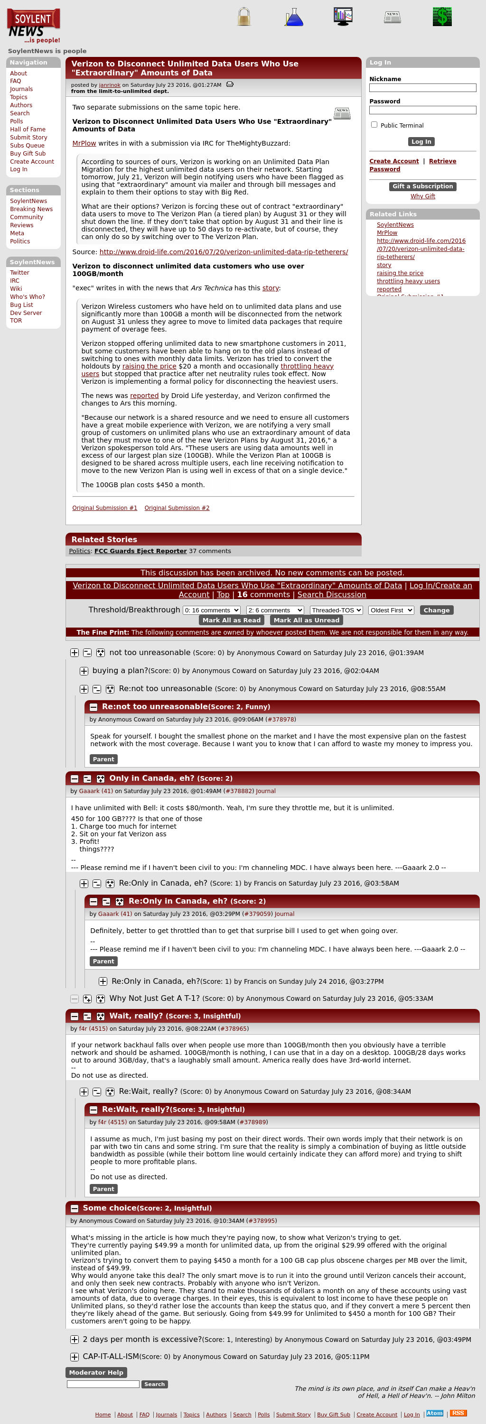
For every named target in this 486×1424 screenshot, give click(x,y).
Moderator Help (96, 1372)
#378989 (252, 1122)
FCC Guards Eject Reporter (140, 551)
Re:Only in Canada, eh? (163, 883)
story (384, 265)
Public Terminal (397, 125)
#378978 (281, 719)
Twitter (19, 272)
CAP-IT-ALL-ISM (111, 1356)
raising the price (400, 273)
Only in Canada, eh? (152, 778)
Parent (103, 759)
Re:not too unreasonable (166, 688)
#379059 (257, 914)
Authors (21, 105)
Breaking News (31, 209)
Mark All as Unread (307, 619)
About (18, 73)
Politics (20, 241)
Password (384, 101)
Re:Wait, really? (148, 1091)
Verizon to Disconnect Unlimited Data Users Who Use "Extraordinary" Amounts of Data (185, 68)
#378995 (261, 1221)
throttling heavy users (408, 281)
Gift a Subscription (423, 187)
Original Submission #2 (177, 508)
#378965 (233, 1029)
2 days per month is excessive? (142, 1339)
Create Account (32, 161)
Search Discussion (332, 594)
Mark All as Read (232, 619)
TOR (16, 320)
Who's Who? (27, 297)
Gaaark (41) (96, 791)
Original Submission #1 (105, 508)
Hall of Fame (28, 129)
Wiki (16, 289)
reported (389, 289)
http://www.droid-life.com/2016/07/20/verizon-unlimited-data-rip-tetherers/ (224, 252)
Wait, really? (136, 1015)
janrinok (110, 85)
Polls (16, 121)
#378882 (238, 791)
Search (20, 113)
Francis (266, 883)
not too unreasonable (150, 652)
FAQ (15, 81)
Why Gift (423, 196)
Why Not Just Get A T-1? (155, 998)
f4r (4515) (93, 1029)
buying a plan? (121, 670)
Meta (17, 233)
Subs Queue (27, 145)
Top (223, 594)
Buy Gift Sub (28, 153)
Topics (19, 97)
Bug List (21, 305)
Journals (21, 89)
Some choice (110, 1207)
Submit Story (28, 137)
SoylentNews (33, 26)
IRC (14, 280)
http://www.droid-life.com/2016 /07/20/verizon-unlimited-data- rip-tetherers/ (421, 249)
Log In (19, 169)
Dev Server (26, 313)
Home (103, 1415)
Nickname (385, 79)
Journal (266, 791)
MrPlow (387, 233)
